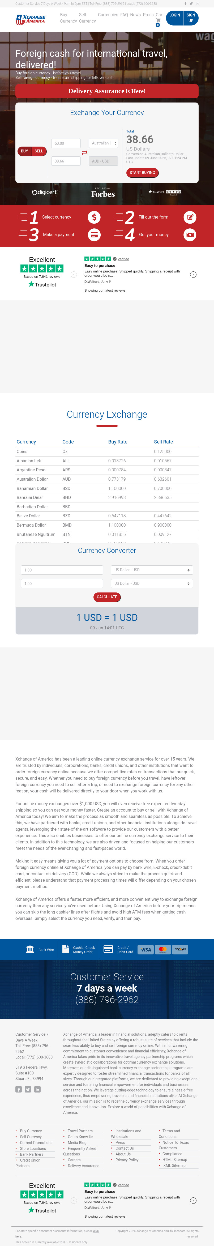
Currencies (108, 14)
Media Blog (77, 1143)
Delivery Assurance (83, 1166)
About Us (123, 1154)
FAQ (124, 14)
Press (148, 14)
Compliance (172, 1154)
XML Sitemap (174, 1165)
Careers (74, 1160)
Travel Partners (80, 1131)
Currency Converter (107, 550)
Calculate (107, 597)
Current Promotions (36, 1143)
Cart (160, 19)
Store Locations (33, 1148)
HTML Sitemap (174, 1160)
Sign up (191, 18)
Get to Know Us (80, 1137)
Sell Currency (87, 18)
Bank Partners (31, 1154)
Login (174, 15)
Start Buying (142, 172)
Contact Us (124, 1148)
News (135, 14)
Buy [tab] (24, 150)
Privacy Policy (126, 1160)
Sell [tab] (39, 150)
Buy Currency (68, 18)
